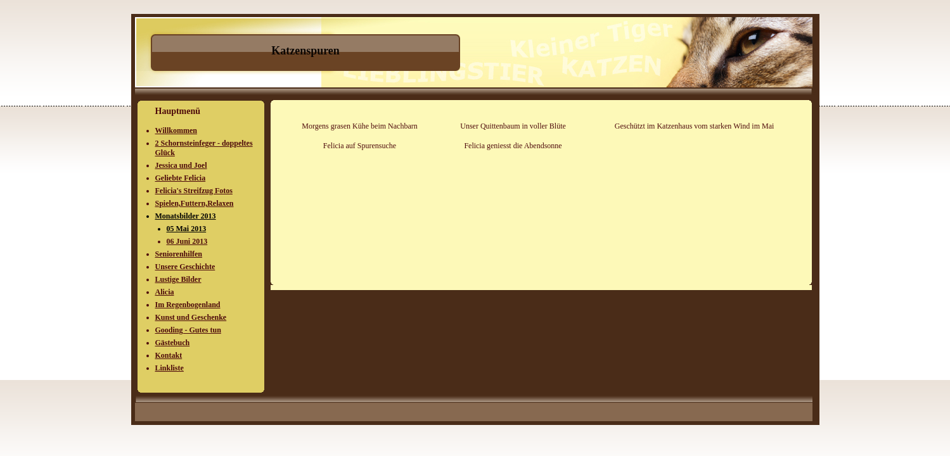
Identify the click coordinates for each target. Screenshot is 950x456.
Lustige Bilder (178, 279)
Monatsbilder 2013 (185, 216)
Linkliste (169, 368)
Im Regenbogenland (188, 304)
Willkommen (176, 130)
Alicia (164, 292)
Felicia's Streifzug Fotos (194, 190)
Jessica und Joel (181, 165)
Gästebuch (172, 342)
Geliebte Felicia (180, 178)
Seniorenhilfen (178, 254)
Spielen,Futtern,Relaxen (194, 203)
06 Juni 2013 (187, 241)
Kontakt (169, 355)
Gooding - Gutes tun (188, 330)
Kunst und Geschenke (191, 317)
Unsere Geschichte (185, 266)
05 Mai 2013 (187, 228)
